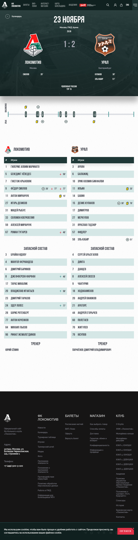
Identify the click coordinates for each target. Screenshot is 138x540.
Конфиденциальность (99, 445)
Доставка (94, 434)
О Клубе (120, 424)
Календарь (13, 16)
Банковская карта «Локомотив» (124, 511)
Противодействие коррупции (46, 478)
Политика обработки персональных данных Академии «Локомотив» (124, 483)
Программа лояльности (43, 462)
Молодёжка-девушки (121, 439)
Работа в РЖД (44, 490)
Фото (40, 456)
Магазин (97, 416)
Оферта (68, 434)
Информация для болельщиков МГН (46, 496)
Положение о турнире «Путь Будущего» (123, 494)
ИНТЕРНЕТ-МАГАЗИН (45, 5)
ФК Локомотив (15, 5)
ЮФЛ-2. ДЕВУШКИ (124, 464)
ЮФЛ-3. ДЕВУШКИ (124, 469)
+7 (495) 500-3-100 (13, 466)
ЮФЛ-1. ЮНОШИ (123, 445)
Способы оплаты (97, 429)
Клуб (120, 416)
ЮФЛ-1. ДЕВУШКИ (124, 460)
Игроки (41, 442)
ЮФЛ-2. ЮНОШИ (123, 450)
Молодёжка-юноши (125, 434)
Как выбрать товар (98, 424)
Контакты (120, 517)
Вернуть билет (72, 438)
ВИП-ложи (34, 5)
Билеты (26, 5)
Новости (41, 428)
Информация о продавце (96, 451)
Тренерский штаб (46, 447)
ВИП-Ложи (70, 429)
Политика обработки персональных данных (48, 485)
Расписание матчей (74, 424)
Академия (73, 5)
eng (127, 5)
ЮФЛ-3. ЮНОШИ (124, 455)
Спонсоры (120, 500)
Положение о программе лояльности (44, 470)
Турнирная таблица (47, 437)
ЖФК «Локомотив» (124, 429)
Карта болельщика (60, 5)
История (120, 505)
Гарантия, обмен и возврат (98, 439)
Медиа (41, 451)
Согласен (126, 531)
